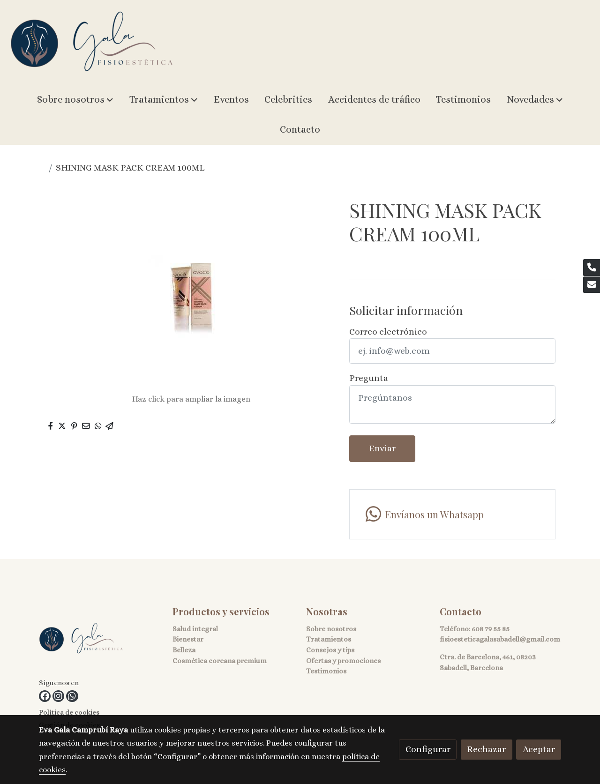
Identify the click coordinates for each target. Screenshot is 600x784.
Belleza (183, 650)
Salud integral (195, 629)
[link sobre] (100, 641)
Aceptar (539, 749)
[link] (92, 42)
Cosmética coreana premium (219, 661)
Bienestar (187, 639)
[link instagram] (58, 696)
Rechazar (486, 749)
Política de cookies (69, 712)
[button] (75, 100)
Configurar (427, 749)
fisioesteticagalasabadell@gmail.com (500, 639)
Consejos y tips (330, 650)
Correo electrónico (388, 331)
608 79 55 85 (491, 629)
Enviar (382, 448)
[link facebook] (44, 696)
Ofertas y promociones (343, 661)
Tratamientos (328, 639)
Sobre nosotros (331, 629)
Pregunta (368, 378)
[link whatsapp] (72, 696)
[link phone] (591, 267)
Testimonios (326, 671)
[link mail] (591, 284)
